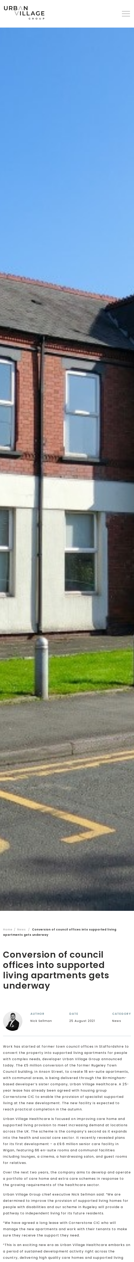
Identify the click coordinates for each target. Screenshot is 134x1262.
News (21, 929)
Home (7, 929)
